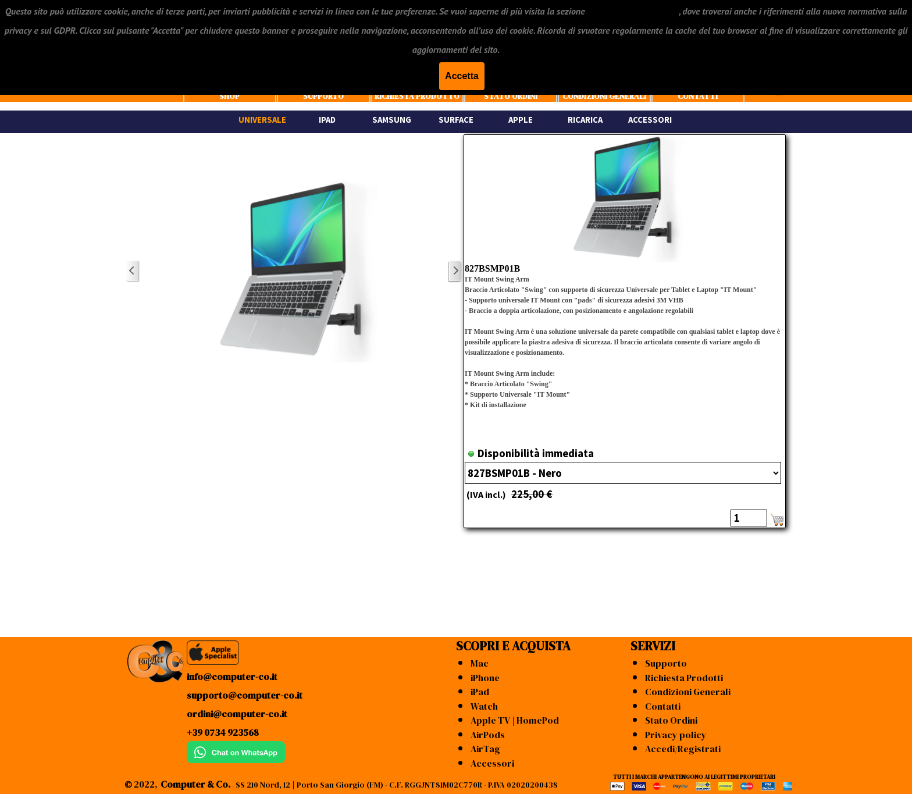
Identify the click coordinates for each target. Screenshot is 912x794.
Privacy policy (676, 734)
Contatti (663, 706)
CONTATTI (698, 96)
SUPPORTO (323, 96)
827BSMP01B (492, 268)
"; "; (623, 473)
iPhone (485, 677)
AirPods (488, 734)
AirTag (485, 748)
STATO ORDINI (510, 96)
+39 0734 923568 (223, 732)
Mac (480, 663)
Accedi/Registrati (683, 748)
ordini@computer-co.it (237, 713)
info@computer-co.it (232, 676)
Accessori (492, 763)
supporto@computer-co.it (244, 695)
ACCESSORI (650, 120)
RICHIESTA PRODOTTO (417, 96)
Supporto (666, 663)
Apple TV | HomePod (515, 720)
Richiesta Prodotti (684, 677)
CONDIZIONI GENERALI (604, 96)
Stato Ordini (671, 720)
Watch (484, 706)
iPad (480, 691)
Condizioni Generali (688, 691)
